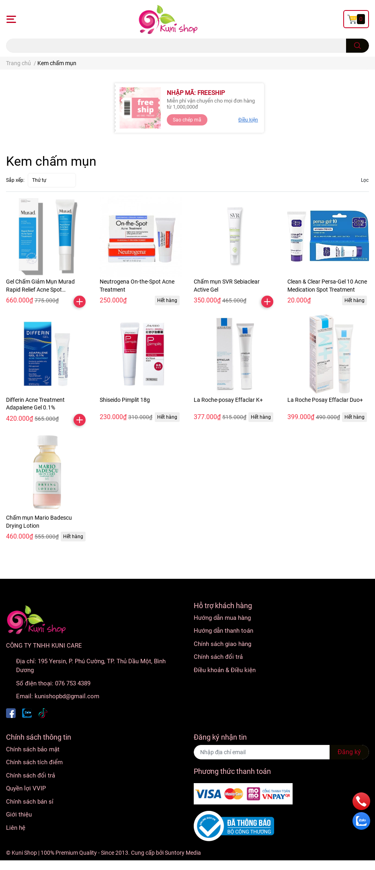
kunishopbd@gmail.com (67, 696)
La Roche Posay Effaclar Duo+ (325, 400)
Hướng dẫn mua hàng (222, 617)
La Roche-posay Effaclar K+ (228, 400)
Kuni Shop (24, 852)
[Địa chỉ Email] (281, 752)
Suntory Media (183, 852)
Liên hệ (15, 827)
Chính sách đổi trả (218, 656)
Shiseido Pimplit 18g (125, 400)
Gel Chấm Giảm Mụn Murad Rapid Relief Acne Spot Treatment (40, 289)
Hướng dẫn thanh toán (223, 630)
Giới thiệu (19, 814)
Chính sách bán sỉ (29, 801)
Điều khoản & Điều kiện (225, 670)
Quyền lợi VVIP (26, 788)
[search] (357, 46)
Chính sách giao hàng (222, 644)
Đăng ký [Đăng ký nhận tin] (349, 752)
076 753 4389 (72, 683)
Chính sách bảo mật (32, 749)
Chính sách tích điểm (34, 762)
